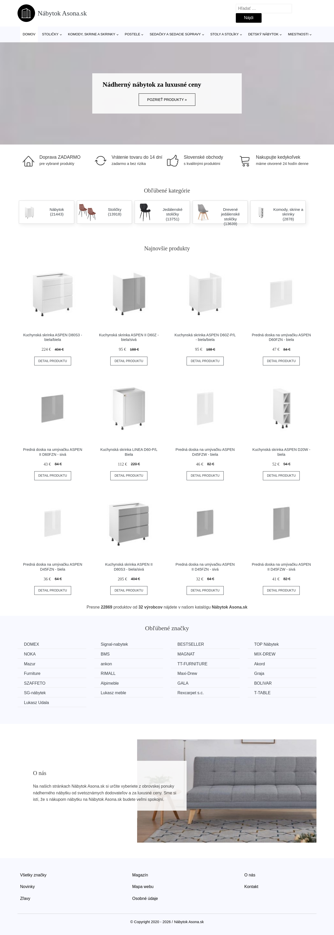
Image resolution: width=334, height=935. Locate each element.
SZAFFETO (34, 683)
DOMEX (31, 644)
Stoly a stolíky (224, 34)
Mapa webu (143, 886)
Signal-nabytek (114, 644)
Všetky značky (33, 875)
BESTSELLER (190, 644)
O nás (249, 875)
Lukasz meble (113, 693)
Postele (132, 34)
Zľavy (25, 898)
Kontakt (251, 886)
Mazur (29, 664)
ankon (106, 664)
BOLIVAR (263, 683)
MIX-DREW (264, 654)
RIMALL (108, 673)
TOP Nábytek (266, 644)
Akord (259, 664)
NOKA (30, 654)
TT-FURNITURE (192, 664)
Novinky (27, 886)
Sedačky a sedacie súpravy (175, 34)
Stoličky (50, 34)
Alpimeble (110, 683)
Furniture (32, 673)
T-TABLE (262, 693)
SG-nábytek (35, 693)
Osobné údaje (145, 898)
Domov (29, 34)
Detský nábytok (263, 34)
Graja (259, 673)
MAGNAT (186, 654)
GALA (182, 683)
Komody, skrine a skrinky (91, 34)
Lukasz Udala (36, 702)
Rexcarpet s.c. (190, 693)
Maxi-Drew (187, 673)
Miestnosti (298, 34)
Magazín (140, 875)
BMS (105, 654)
